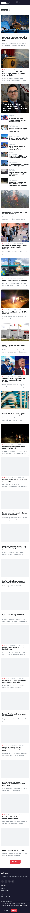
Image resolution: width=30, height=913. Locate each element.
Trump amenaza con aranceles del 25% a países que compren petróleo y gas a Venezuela (13, 379)
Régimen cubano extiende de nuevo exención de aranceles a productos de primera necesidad (14, 246)
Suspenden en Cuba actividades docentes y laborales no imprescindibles (13, 817)
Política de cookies (5, 899)
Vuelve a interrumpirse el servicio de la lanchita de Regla (13, 648)
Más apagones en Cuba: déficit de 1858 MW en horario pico (14, 312)
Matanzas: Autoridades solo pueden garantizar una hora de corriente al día (15, 714)
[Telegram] (12, 881)
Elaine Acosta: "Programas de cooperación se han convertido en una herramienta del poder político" (14, 38)
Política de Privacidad (6, 896)
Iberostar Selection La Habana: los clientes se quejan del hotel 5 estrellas (14, 513)
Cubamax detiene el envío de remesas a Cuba (14, 280)
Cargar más (15, 861)
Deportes (3, 888)
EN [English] (20, 2)
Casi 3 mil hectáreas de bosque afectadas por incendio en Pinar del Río (14, 213)
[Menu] (27, 2)
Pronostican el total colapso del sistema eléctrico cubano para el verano (13, 615)
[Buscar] (23, 2)
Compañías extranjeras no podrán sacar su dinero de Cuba (13, 346)
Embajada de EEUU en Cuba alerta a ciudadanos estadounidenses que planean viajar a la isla (13, 783)
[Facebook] (2, 881)
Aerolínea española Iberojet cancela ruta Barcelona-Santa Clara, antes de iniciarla (13, 581)
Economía (4, 34)
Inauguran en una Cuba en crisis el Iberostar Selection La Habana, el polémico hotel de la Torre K (14, 547)
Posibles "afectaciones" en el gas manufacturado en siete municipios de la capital (13, 748)
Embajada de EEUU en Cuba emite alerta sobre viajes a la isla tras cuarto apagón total (14, 414)
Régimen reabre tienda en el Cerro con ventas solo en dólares (14, 480)
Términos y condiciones (6, 901)
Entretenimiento (5, 890)
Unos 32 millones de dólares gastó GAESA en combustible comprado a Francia (14, 681)
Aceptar (14, 910)
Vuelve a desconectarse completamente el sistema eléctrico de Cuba (13, 447)
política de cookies (23, 905)
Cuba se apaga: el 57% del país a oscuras (13, 850)
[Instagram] (9, 881)
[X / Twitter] (6, 881)
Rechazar (6, 910)
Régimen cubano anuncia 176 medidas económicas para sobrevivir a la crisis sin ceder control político (13, 73)
